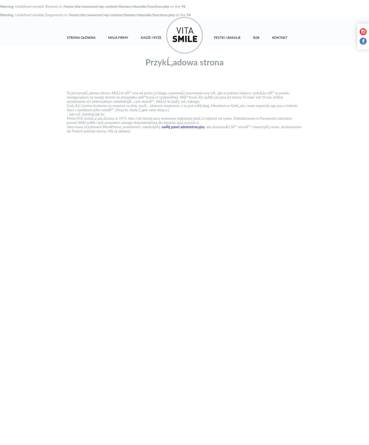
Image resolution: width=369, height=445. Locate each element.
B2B (256, 38)
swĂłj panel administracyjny (183, 127)
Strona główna (81, 38)
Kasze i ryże (151, 38)
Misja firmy (118, 38)
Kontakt (279, 38)
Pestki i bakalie (227, 38)
